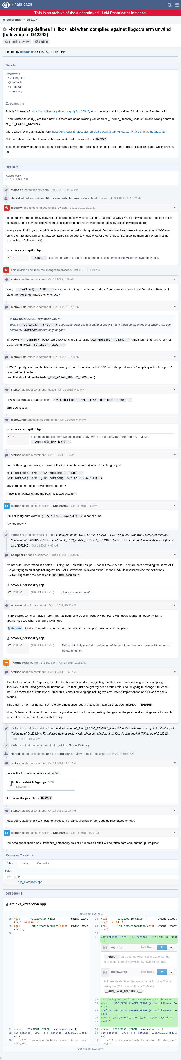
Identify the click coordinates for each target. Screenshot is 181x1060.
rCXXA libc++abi (17, 179)
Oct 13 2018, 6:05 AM (45, 545)
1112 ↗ (15, 592)
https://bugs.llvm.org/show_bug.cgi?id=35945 (60, 111)
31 (11, 257)
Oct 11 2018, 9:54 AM (73, 419)
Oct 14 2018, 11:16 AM (62, 763)
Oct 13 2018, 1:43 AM (84, 505)
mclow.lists (19, 307)
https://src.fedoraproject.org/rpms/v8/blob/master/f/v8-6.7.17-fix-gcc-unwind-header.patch (109, 131)
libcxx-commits (57, 198)
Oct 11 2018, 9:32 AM (71, 389)
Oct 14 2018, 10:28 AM (65, 555)
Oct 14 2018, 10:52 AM (26, 739)
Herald (15, 198)
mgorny (17, 91)
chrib (49, 753)
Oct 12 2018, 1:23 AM (61, 455)
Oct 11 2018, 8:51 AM (66, 307)
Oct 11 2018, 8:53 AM (66, 357)
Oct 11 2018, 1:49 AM (61, 279)
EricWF (17, 87)
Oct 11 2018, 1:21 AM (82, 207)
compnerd (18, 78)
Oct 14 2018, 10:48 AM (62, 672)
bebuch (17, 82)
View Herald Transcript (97, 198)
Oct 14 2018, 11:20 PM (85, 832)
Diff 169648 (60, 832)
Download (22, 786)
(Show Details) (79, 745)
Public (43, 42)
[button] (177, 5)
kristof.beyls (63, 753)
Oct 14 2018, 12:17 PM (62, 810)
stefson (25, 51)
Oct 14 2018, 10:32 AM (62, 605)
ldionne (74, 198)
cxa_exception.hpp (30, 882)
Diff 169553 (60, 505)
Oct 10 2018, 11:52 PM (64, 190)
